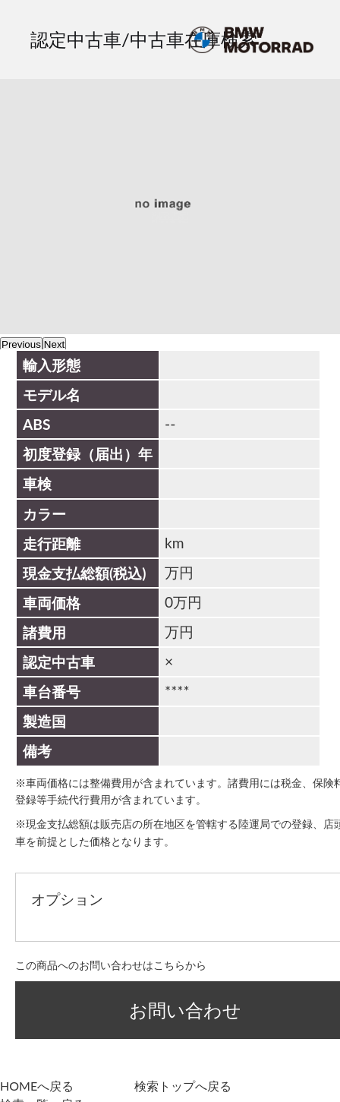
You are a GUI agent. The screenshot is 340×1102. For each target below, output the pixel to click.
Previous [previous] (21, 344)
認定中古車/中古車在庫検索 (143, 39)
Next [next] (54, 344)
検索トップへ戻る (182, 1085)
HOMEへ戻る (37, 1085)
